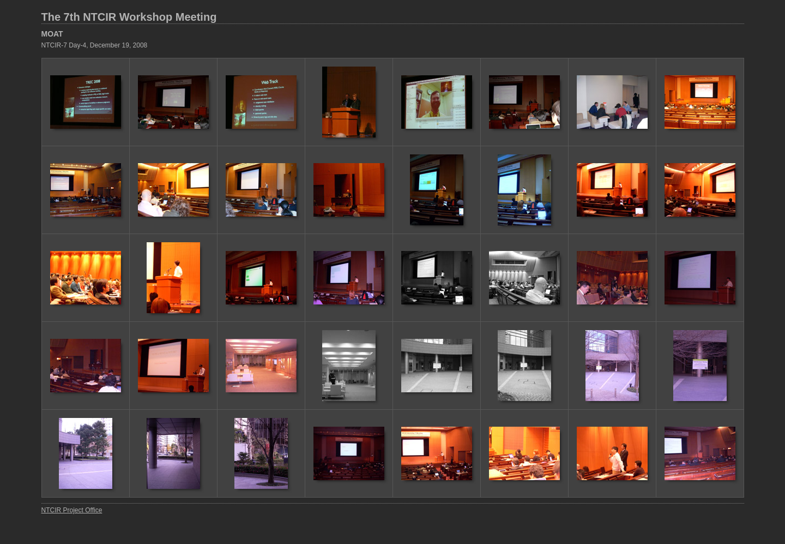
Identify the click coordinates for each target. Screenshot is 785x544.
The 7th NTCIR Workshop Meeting (129, 17)
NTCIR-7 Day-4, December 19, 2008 (94, 45)
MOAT (52, 33)
